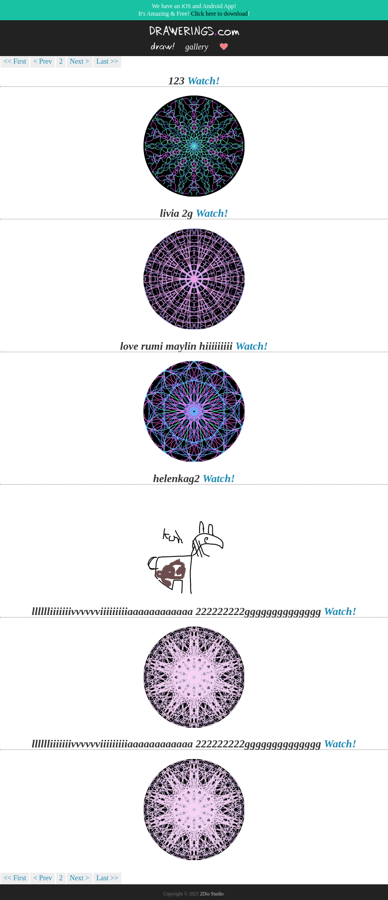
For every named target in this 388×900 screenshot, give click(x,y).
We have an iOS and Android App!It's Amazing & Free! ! (194, 10)
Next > (79, 61)
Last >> (107, 61)
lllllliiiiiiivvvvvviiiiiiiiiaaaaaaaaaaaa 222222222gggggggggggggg (176, 611)
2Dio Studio (212, 893)
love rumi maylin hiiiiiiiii (176, 346)
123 (176, 81)
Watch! (203, 81)
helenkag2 (176, 478)
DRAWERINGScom (194, 31)
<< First (15, 61)
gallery (196, 46)
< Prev (42, 61)
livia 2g (176, 213)
